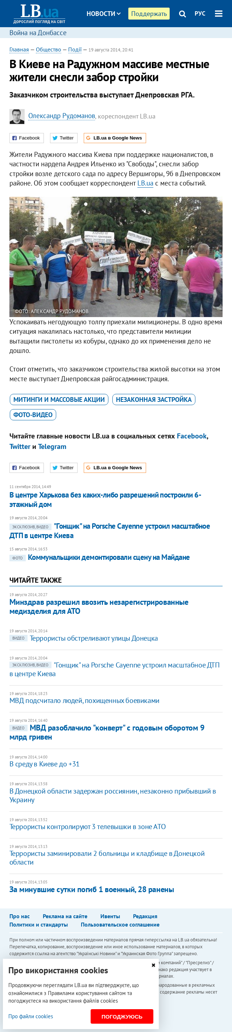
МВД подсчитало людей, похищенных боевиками (84, 700)
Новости (104, 13)
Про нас (19, 916)
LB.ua (145, 183)
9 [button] (147, 205)
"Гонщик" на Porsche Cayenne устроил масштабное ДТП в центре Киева (109, 530)
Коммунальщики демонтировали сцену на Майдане (99, 557)
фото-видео (33, 415)
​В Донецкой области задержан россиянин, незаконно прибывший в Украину (112, 795)
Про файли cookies (30, 1016)
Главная (19, 49)
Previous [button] (13, 257)
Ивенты (110, 916)
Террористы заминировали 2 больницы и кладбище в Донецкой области (107, 858)
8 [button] (139, 205)
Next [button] (218, 257)
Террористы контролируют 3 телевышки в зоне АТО (87, 826)
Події (75, 49)
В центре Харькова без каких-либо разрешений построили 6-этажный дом (105, 499)
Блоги (122, 41)
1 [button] (86, 205)
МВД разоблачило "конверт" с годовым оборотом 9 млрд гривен (106, 732)
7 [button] (131, 205)
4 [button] (108, 205)
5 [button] (116, 205)
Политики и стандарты (38, 924)
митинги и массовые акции (59, 399)
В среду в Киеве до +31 (44, 764)
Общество (48, 49)
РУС (200, 13)
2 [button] (93, 205)
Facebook (192, 436)
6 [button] (124, 205)
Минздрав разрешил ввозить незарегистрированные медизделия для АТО (98, 606)
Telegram (52, 446)
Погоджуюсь (122, 1017)
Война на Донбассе (38, 32)
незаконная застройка (154, 399)
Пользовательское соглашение (120, 924)
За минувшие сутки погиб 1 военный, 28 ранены (91, 889)
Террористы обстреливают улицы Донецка (83, 638)
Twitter (19, 446)
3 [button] (101, 205)
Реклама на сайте (65, 916)
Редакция (145, 916)
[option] (116, 257)
